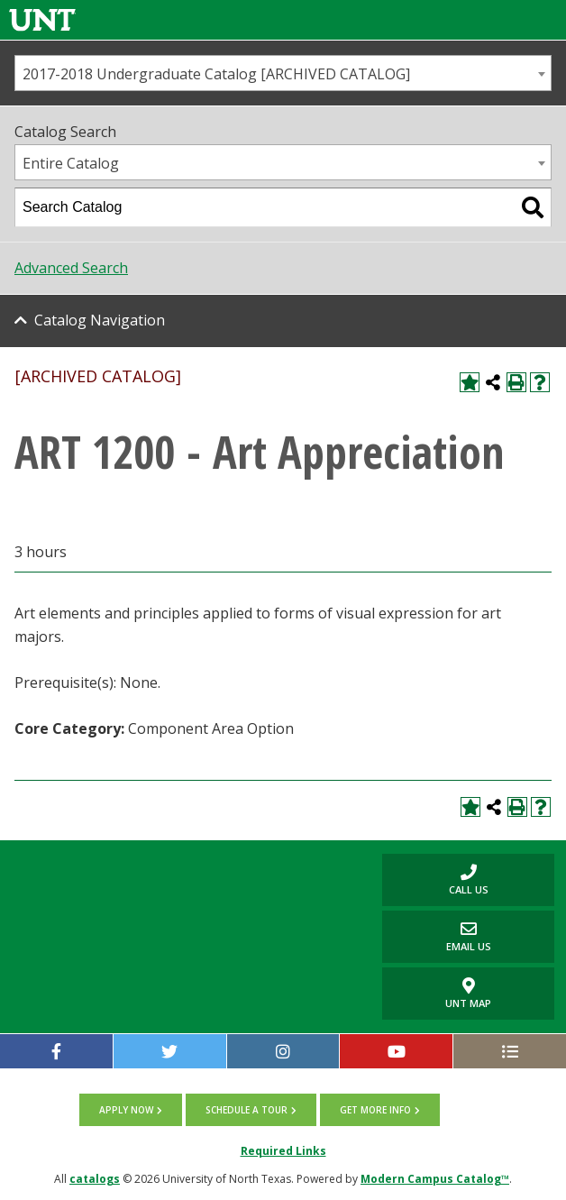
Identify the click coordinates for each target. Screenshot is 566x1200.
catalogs (94, 1178)
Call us (435, 879)
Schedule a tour (246, 1110)
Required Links (283, 1151)
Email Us (436, 936)
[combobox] (283, 73)
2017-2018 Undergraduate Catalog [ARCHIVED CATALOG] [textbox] (216, 74)
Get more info (375, 1110)
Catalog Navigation (99, 320)
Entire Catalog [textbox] (71, 163)
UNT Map (468, 993)
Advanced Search (71, 268)
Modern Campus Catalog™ (435, 1178)
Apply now (126, 1110)
